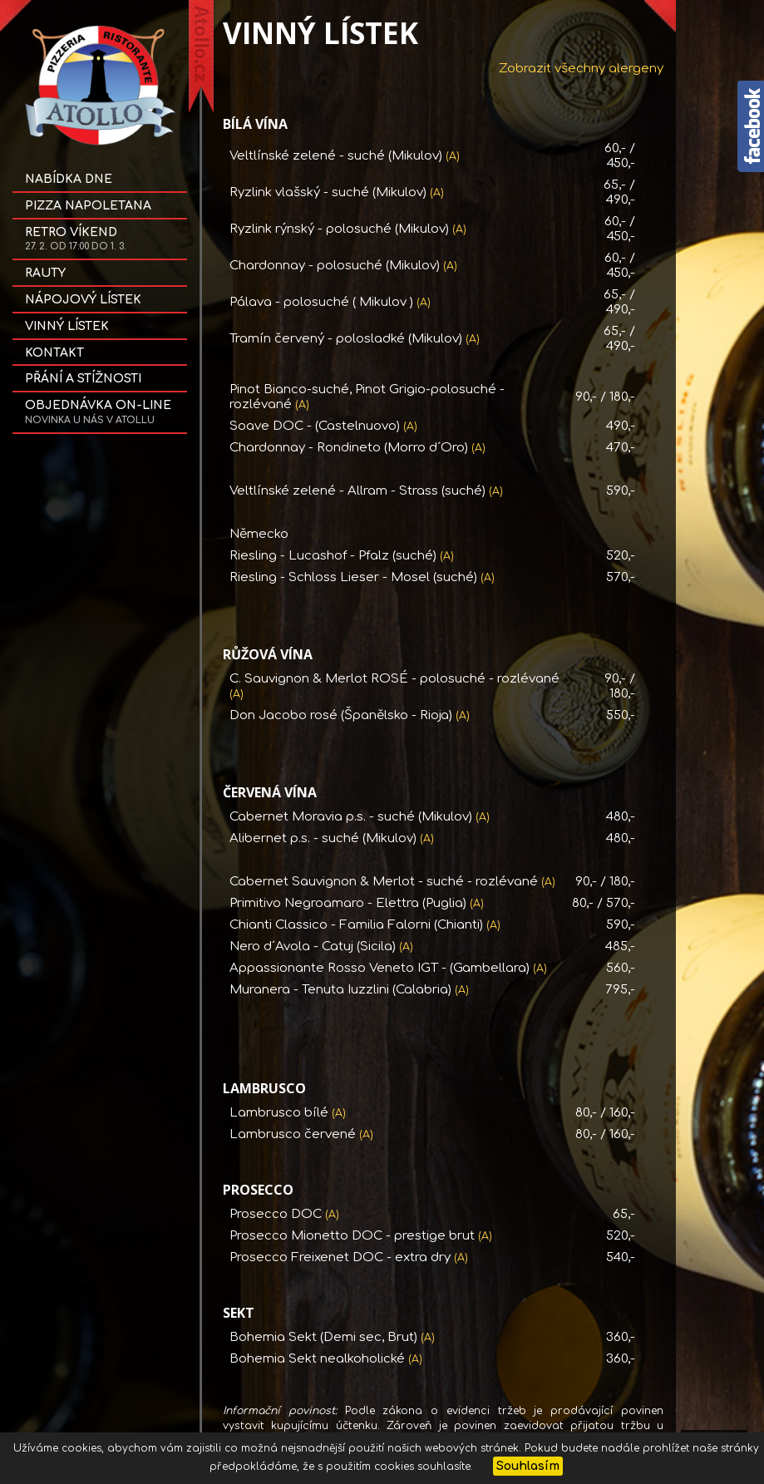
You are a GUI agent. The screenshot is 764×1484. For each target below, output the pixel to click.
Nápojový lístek (83, 299)
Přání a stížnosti (83, 378)
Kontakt (54, 353)
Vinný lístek (67, 326)
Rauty (45, 273)
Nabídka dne (68, 179)
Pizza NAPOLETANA (88, 206)
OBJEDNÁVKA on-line (98, 412)
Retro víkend (75, 239)
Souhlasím (527, 1466)
